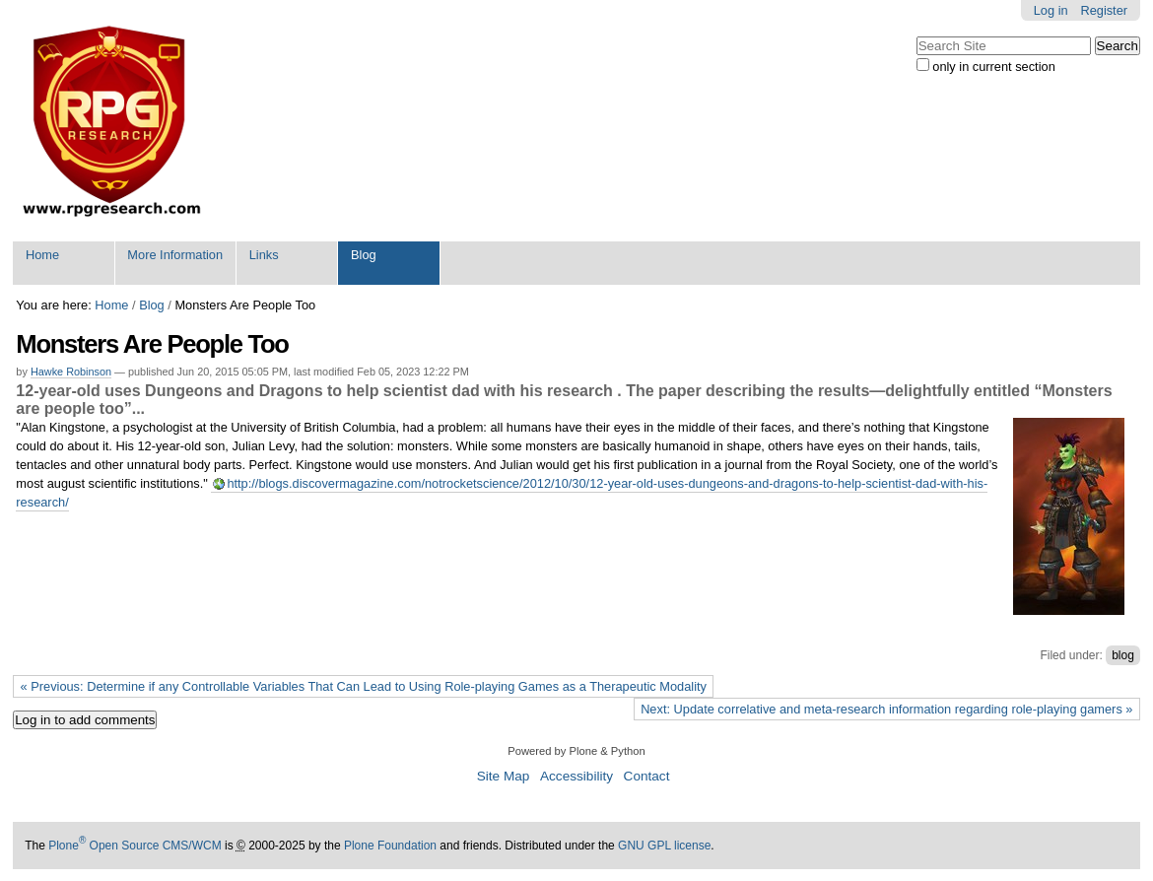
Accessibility (576, 776)
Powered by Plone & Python (576, 751)
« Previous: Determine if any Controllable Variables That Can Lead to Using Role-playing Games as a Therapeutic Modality (364, 686)
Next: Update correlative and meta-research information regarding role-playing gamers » (886, 709)
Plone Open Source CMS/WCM (134, 845)
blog (1123, 655)
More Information (175, 254)
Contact (647, 776)
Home (42, 254)
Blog (363, 254)
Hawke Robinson (71, 371)
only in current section (993, 66)
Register (1103, 10)
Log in (1051, 10)
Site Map (503, 776)
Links (264, 254)
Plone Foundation (390, 845)
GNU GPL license (664, 845)
